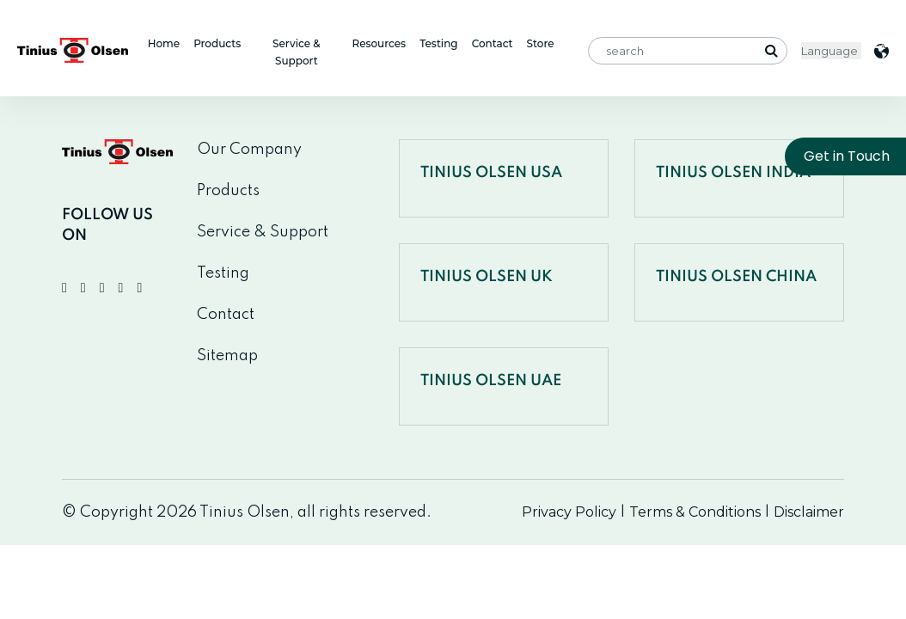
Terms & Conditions (695, 512)
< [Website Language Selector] (831, 50)
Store (540, 43)
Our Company (249, 149)
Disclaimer (809, 512)
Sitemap (227, 356)
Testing (438, 43)
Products (217, 43)
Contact (492, 43)
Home (164, 43)
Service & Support (296, 52)
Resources (379, 43)
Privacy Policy (569, 512)
